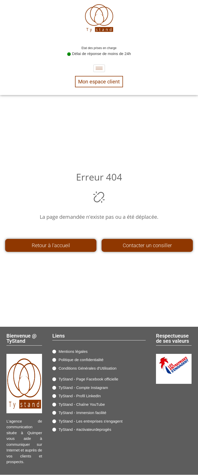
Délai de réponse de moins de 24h (99, 53)
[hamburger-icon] (99, 68)
